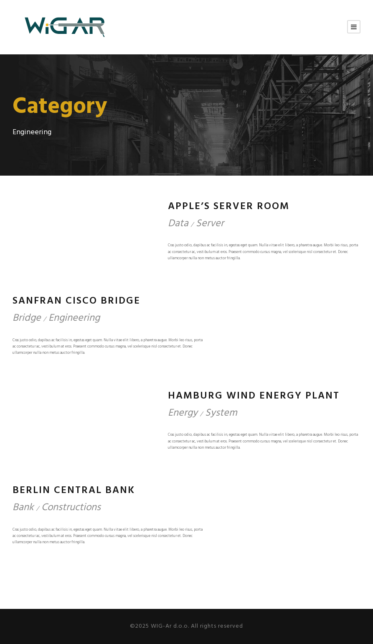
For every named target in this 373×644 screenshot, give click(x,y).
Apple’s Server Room (228, 207)
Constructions (71, 508)
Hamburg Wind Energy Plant (254, 396)
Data (178, 224)
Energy (183, 413)
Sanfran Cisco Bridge (76, 301)
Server (210, 224)
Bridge (27, 318)
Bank (23, 508)
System (221, 413)
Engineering (74, 318)
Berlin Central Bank (74, 490)
